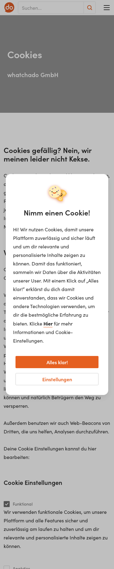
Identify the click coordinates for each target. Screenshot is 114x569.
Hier (48, 323)
